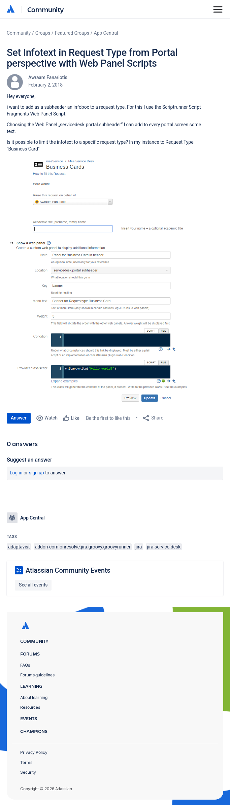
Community (45, 9)
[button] (108, 195)
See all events (33, 585)
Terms (26, 762)
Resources (30, 707)
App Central (106, 33)
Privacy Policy (33, 752)
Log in (16, 472)
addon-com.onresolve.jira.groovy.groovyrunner (83, 546)
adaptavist (19, 546)
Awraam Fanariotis (47, 77)
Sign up (36, 472)
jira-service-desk (163, 546)
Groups (42, 33)
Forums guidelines (37, 674)
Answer (19, 418)
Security (28, 772)
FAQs (25, 665)
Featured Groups (72, 33)
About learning (33, 697)
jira (139, 546)
